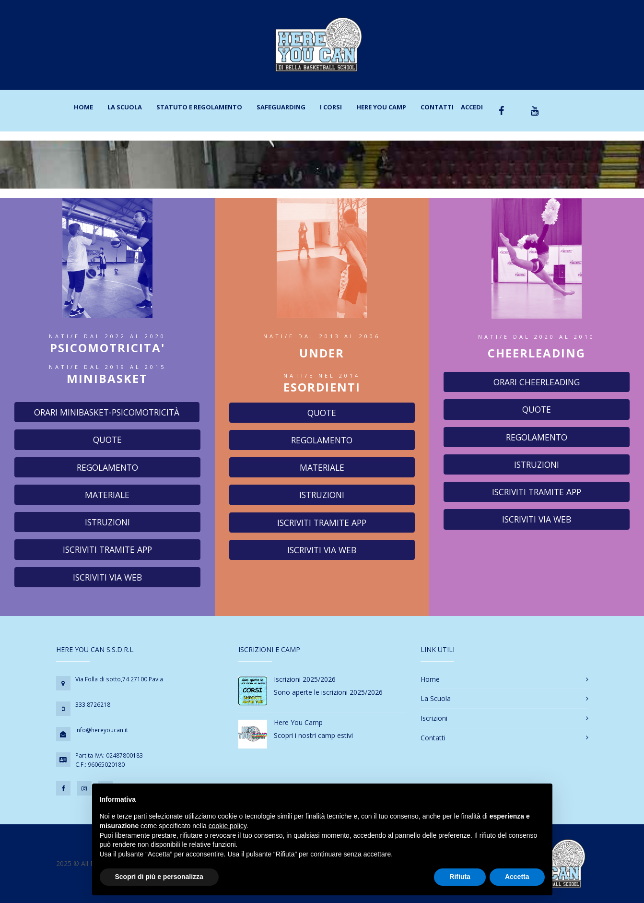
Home (83, 107)
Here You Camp (381, 107)
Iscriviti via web (107, 577)
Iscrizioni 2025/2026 (305, 679)
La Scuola (436, 698)
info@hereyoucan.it (101, 730)
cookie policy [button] (227, 826)
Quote (107, 439)
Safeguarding (281, 107)
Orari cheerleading (536, 382)
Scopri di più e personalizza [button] (159, 876)
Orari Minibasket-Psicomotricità (106, 412)
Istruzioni (107, 522)
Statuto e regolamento (199, 107)
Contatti (437, 107)
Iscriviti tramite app (107, 549)
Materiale (107, 494)
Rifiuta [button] (459, 876)
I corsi (331, 107)
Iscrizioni (434, 718)
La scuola (124, 107)
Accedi (472, 107)
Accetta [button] (517, 876)
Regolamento (107, 467)
